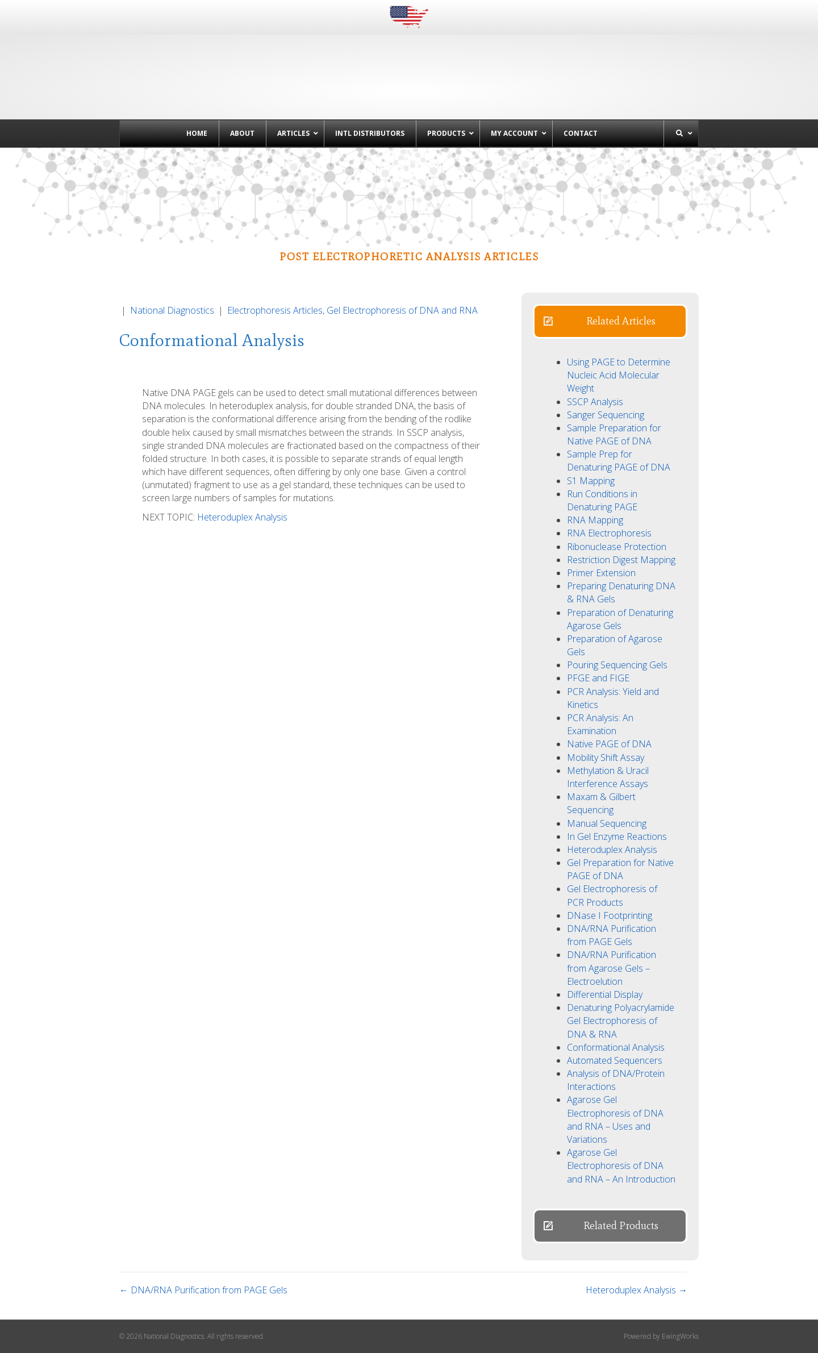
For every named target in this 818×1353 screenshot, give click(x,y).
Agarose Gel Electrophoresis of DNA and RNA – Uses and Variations (615, 1119)
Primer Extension (601, 573)
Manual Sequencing (606, 823)
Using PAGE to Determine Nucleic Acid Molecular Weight (618, 375)
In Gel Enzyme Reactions (617, 836)
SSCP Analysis (595, 402)
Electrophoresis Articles (275, 310)
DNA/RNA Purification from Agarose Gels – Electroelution (611, 967)
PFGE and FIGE (598, 678)
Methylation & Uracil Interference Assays (608, 777)
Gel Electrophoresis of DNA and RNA (402, 310)
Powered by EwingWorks (661, 1336)
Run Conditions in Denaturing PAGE (602, 500)
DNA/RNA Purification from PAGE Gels (611, 935)
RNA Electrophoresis (609, 533)
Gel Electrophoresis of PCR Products (612, 895)
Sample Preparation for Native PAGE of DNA (614, 434)
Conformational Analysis (616, 1047)
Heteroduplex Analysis (242, 517)
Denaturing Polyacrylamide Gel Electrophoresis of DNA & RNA (620, 1020)
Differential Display (604, 994)
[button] (610, 321)
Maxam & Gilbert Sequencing (601, 803)
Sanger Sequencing (605, 415)
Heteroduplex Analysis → (636, 1290)
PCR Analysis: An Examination (600, 724)
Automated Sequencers (614, 1060)
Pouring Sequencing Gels (617, 665)
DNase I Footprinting (609, 915)
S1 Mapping (591, 480)
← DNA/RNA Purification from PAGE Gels (203, 1290)
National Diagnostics (172, 310)
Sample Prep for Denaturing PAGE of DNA (618, 460)
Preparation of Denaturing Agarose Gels (620, 619)
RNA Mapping (595, 520)
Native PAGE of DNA (609, 744)
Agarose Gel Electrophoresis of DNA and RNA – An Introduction (621, 1165)
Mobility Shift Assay (605, 757)
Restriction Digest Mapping (621, 559)
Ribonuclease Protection (616, 546)
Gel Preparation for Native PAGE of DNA (620, 869)
